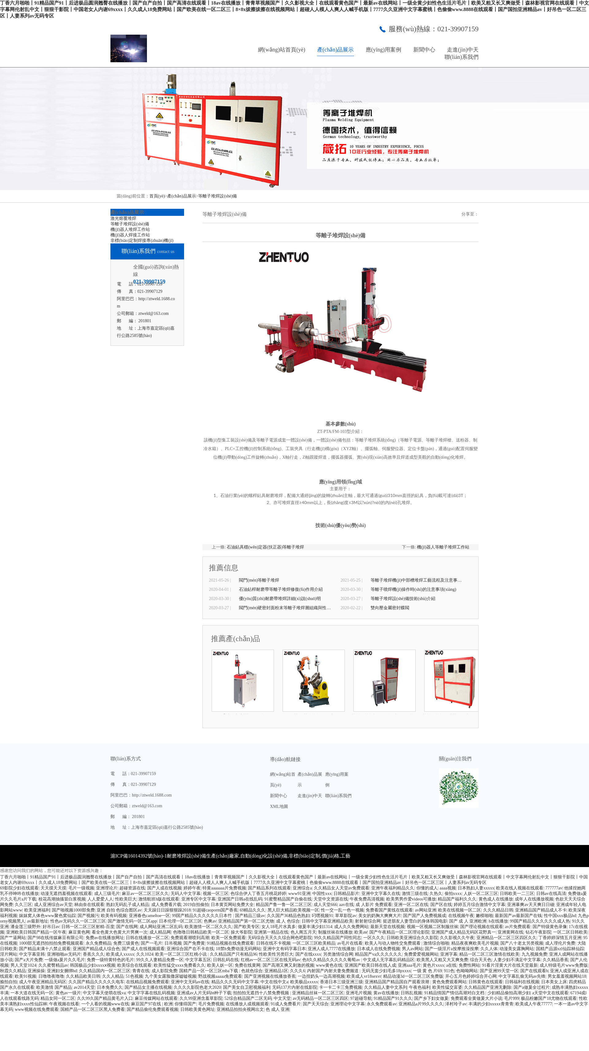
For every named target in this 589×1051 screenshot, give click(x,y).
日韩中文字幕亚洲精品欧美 (327, 921)
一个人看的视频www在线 (105, 1004)
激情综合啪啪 (436, 943)
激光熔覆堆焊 (123, 218)
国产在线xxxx (308, 954)
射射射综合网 (368, 921)
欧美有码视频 (114, 915)
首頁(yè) (157, 196)
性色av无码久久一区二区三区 (78, 921)
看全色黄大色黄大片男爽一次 (120, 932)
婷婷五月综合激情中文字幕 (479, 904)
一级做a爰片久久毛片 (64, 959)
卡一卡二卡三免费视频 (340, 987)
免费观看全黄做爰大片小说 (476, 998)
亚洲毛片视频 (358, 993)
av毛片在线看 (350, 943)
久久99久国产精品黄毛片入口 (105, 998)
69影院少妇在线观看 (19, 888)
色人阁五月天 (303, 932)
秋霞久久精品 (13, 971)
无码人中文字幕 (186, 893)
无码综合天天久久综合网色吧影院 (280, 937)
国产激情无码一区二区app (132, 921)
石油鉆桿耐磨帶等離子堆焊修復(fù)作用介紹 (281, 589)
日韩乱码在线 (226, 959)
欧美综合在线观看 (134, 965)
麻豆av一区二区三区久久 (145, 893)
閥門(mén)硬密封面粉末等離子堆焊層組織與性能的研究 (285, 608)
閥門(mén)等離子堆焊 (259, 580)
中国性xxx (322, 893)
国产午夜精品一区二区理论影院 (399, 932)
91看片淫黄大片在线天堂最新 (510, 965)
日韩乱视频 (411, 993)
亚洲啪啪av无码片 (64, 954)
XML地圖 (279, 806)
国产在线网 (127, 926)
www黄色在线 (329, 965)
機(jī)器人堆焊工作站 (130, 229)
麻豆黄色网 (79, 932)
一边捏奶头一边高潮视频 (321, 976)
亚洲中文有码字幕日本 (284, 948)
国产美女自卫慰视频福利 (246, 987)
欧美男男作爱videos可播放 (411, 899)
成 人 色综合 (288, 921)
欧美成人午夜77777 (533, 1004)
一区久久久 (374, 937)
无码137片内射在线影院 (294, 987)
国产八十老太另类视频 (521, 943)
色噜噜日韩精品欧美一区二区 (201, 932)
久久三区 (23, 904)
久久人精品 (113, 976)
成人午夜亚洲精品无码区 (42, 982)
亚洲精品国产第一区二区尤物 (246, 921)
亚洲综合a (302, 888)
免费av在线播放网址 (105, 937)
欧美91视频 (25, 976)
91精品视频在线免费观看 (230, 943)
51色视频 (134, 976)
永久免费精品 (98, 943)
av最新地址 (37, 921)
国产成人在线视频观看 (143, 948)
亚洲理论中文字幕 (347, 1004)
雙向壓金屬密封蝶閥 (390, 608)
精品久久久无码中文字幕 (235, 982)
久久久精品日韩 (498, 910)
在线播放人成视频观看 (247, 1004)
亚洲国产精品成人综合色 (96, 948)
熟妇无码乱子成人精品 (127, 904)
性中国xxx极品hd (560, 915)
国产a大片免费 (28, 959)
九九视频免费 (534, 954)
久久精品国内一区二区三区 (104, 971)
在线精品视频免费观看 (147, 982)
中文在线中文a (274, 982)
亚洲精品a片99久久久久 (420, 1004)
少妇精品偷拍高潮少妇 (508, 993)
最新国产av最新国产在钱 (518, 915)
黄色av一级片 (68, 993)
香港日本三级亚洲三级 (341, 982)
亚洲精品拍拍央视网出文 (240, 1009)
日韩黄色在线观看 (485, 982)
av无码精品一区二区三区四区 (320, 998)
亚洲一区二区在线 (411, 904)
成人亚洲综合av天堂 (53, 904)
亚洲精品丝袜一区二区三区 (318, 993)
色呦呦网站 (467, 971)
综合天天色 (480, 959)
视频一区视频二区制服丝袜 (432, 926)
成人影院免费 (164, 971)
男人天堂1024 (23, 965)
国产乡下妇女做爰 (431, 998)
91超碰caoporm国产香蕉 (215, 910)
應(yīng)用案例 (383, 50)
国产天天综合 (316, 1004)
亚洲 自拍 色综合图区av (119, 910)
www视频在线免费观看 (36, 1009)
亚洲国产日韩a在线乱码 (240, 899)
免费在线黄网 (247, 965)
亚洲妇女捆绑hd (62, 971)
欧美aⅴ (360, 932)
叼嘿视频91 (322, 915)
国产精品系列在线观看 (269, 888)
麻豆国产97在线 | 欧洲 (152, 1004)
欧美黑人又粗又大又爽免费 (442, 959)
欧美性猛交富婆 (447, 987)
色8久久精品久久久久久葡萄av (331, 959)
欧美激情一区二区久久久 (208, 926)
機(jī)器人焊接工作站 (130, 235)
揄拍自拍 (8, 982)
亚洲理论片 (106, 888)
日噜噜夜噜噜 (51, 976)
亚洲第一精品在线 (271, 932)
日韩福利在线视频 (522, 982)
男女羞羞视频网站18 (567, 976)
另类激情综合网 (338, 954)
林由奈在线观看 (89, 904)
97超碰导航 (361, 998)
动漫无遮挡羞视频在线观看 (66, 893)
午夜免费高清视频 (367, 899)
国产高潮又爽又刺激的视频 (288, 965)
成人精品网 (160, 932)
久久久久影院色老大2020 (197, 987)
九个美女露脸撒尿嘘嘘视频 (170, 976)
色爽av (210, 921)
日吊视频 (173, 943)
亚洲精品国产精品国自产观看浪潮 (397, 982)
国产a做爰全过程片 (532, 987)
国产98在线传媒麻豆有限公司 (55, 937)
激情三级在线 (415, 893)
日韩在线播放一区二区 (147, 937)
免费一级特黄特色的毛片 (110, 959)
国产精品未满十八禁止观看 (45, 948)
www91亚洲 (299, 893)
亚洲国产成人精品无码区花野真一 (463, 932)
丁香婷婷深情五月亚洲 (559, 937)
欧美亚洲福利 (37, 910)
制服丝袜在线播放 (335, 932)
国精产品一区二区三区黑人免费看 (92, 1009)
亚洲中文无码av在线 (190, 982)
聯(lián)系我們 (462, 57)
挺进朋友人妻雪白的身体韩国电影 (415, 921)
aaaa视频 (448, 888)
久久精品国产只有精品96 (233, 954)
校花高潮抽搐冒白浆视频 (62, 899)
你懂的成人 (427, 888)
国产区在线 (441, 904)
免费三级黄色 (126, 943)
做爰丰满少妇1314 (315, 926)
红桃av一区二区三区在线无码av (270, 959)
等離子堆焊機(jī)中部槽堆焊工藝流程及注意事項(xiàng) (417, 580)
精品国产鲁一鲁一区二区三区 (284, 904)
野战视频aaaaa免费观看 (220, 976)
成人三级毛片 (107, 893)
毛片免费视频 (211, 1004)
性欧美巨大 (126, 899)
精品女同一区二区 (57, 998)
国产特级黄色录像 (550, 926)
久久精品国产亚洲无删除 (487, 987)
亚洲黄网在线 (510, 932)
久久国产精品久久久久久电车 (96, 982)
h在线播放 (498, 921)
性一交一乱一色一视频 (342, 910)
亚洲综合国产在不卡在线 (190, 948)
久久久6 (297, 971)
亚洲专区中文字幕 (198, 899)
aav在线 (346, 904)
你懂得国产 (185, 1004)
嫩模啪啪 (484, 915)
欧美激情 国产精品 (54, 987)
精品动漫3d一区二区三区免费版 (413, 976)
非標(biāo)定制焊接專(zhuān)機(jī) (141, 240)
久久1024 (144, 954)
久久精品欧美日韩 (83, 976)
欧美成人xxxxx (120, 954)
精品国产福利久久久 (457, 899)
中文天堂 (282, 998)
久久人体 (489, 948)
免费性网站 (469, 965)
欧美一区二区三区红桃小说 (181, 954)
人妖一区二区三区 (481, 893)
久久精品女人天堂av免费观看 (341, 888)
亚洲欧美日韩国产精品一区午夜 (36, 932)
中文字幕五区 (198, 959)
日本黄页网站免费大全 (232, 904)
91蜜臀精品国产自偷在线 (288, 899)
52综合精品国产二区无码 (248, 998)
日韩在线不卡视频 (273, 943)
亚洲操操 (36, 971)
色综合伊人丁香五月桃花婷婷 (258, 893)
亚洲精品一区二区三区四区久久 (506, 937)
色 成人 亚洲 (277, 1009)
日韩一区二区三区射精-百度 (87, 926)
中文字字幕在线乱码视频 (151, 993)
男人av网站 (412, 948)
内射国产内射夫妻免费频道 (333, 971)
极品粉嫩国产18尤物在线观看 (549, 998)
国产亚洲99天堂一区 (499, 971)
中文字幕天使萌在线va (104, 993)
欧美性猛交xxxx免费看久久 (179, 965)
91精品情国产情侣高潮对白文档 (455, 993)
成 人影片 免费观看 (374, 904)
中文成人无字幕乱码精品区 (388, 959)
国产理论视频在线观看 (481, 926)
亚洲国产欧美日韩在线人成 (370, 965)
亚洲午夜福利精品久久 (392, 888)
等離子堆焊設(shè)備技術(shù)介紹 (403, 598)
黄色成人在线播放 (496, 899)
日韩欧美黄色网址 (197, 1009)
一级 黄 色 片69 (427, 971)
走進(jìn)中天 (463, 50)
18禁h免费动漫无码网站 (238, 948)
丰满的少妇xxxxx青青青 (491, 1004)
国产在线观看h (534, 971)
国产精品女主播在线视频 (148, 987)
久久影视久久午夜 (457, 937)
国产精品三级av (250, 915)
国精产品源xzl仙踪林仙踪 (560, 948)
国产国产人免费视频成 (424, 915)
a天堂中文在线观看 (550, 993)
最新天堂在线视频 (387, 926)
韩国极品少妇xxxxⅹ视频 (92, 965)
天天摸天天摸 (53, 888)
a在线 (451, 965)
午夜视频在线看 (64, 1004)
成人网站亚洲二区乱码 (161, 926)
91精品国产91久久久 (393, 998)
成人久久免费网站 (351, 926)
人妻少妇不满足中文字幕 (517, 959)
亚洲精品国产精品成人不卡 (541, 910)
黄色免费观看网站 (449, 982)
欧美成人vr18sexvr (364, 976)
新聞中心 (424, 50)
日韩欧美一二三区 (517, 893)
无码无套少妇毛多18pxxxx (386, 971)
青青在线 (140, 971)
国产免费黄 (194, 943)
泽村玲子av (455, 1004)
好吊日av (51, 926)
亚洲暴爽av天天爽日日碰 (530, 904)
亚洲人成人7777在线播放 (331, 948)
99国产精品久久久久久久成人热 (540, 921)
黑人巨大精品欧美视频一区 (293, 910)
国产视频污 (88, 915)
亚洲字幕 (448, 954)
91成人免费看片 (286, 1004)
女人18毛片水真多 (278, 926)
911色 (449, 971)
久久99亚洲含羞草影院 (200, 998)
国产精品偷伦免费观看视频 (152, 1009)
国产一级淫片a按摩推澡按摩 (451, 948)
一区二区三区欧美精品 (313, 943)
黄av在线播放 (386, 993)
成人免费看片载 (166, 904)
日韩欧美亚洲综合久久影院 (412, 937)
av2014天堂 (84, 987)
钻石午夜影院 (538, 932)
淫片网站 (8, 954)
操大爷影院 (241, 932)
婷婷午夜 (192, 888)
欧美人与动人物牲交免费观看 (393, 943)
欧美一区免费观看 (228, 937)
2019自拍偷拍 (196, 904)
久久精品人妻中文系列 (385, 987)
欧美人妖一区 (220, 965)
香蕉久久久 (93, 954)
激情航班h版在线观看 (158, 899)
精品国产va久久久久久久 (378, 954)
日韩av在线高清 (551, 893)
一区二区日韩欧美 (570, 932)
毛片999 (511, 998)
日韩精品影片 (346, 893)
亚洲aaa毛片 (409, 965)
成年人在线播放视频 (534, 899)
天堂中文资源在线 (331, 899)
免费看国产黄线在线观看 (389, 910)
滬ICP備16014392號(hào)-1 (138, 855)
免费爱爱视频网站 (421, 954)
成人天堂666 (325, 904)
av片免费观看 (517, 926)
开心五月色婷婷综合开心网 (471, 976)
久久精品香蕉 (555, 959)
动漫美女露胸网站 (516, 948)
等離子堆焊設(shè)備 (217, 196)
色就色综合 (252, 971)
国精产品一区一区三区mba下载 (209, 971)
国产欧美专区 (247, 926)
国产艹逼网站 (13, 937)
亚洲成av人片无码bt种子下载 (204, 993)
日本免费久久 (110, 987)
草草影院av (345, 915)
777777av (553, 888)
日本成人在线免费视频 (378, 948)
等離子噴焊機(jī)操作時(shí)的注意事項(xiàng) (413, 589)
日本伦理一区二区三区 (180, 921)
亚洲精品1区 (276, 971)
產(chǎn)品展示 (335, 50)
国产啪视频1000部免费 (73, 910)
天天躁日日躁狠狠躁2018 (167, 910)
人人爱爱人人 (100, 899)
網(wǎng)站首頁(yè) (281, 50)
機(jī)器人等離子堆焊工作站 (443, 547)
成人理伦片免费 (560, 943)
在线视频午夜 (461, 915)
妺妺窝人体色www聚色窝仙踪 (47, 915)
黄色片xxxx (433, 965)
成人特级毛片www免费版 (563, 965)
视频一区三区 (216, 893)
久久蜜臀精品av (53, 965)
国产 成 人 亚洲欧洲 (468, 921)
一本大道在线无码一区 (31, 993)
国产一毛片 (151, 943)
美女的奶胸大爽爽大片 (379, 915)
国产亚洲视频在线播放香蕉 (270, 976)
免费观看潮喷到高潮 (190, 937)
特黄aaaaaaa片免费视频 (224, 888)
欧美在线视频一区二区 (459, 910)
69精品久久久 (252, 910)
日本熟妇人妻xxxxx (476, 888)
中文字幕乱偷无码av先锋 (522, 976)
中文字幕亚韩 (32, 954)
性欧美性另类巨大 (276, 954)
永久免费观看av (381, 1004)
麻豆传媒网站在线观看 (156, 998)
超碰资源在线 (132, 888)
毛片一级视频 (81, 888)
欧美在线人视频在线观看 (519, 888)
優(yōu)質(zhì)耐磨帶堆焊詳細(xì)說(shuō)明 (280, 598)
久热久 (435, 893)
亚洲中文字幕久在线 (380, 893)
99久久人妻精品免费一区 (159, 959)
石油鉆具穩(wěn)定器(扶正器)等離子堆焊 (265, 547)
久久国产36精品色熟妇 (288, 915)
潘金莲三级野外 (25, 926)
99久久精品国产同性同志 (337, 937)
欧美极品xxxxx (304, 982)
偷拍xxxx (453, 893)
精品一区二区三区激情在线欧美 (489, 954)
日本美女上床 (554, 982)
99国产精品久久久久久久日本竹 (202, 915)
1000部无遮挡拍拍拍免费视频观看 (51, 943)
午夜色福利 (419, 987)
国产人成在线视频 (164, 888)
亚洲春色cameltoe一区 (149, 915)
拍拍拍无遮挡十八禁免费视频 (261, 993)
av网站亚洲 (425, 910)
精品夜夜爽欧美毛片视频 (475, 943)
